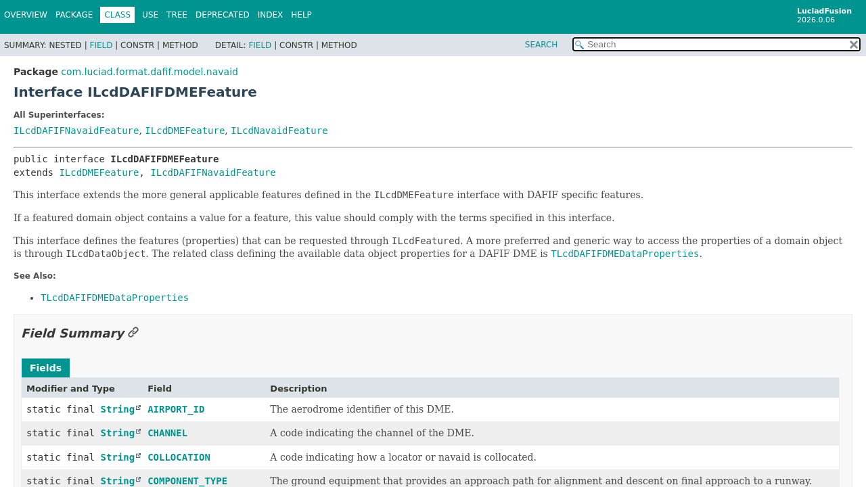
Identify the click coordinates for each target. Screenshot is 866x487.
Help (301, 15)
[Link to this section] (133, 333)
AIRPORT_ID (175, 409)
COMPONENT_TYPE (187, 481)
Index (270, 15)
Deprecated (223, 15)
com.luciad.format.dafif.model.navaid (149, 71)
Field (100, 45)
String (118, 409)
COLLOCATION (178, 457)
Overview (25, 15)
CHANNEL (167, 432)
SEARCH (541, 44)
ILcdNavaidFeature (279, 130)
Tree (176, 15)
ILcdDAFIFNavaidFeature (76, 130)
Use (150, 15)
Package (74, 15)
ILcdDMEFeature (185, 130)
